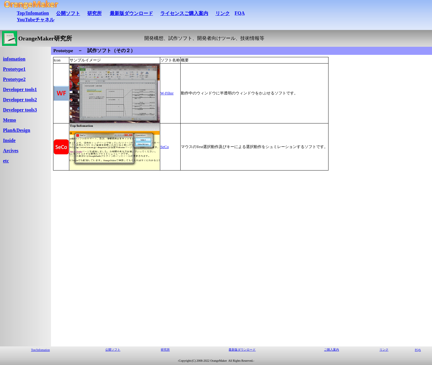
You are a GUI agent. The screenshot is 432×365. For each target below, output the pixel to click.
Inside (9, 140)
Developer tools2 (20, 99)
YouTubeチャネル (35, 19)
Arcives (10, 150)
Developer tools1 (20, 89)
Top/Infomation (33, 13)
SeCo (164, 146)
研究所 (94, 13)
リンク (222, 13)
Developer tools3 (20, 109)
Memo (9, 120)
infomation (14, 58)
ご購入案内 (331, 349)
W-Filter (167, 93)
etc (6, 160)
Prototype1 (14, 69)
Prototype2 (14, 79)
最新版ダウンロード (131, 13)
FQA (240, 13)
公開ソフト (68, 13)
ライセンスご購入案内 (184, 13)
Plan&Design (16, 130)
